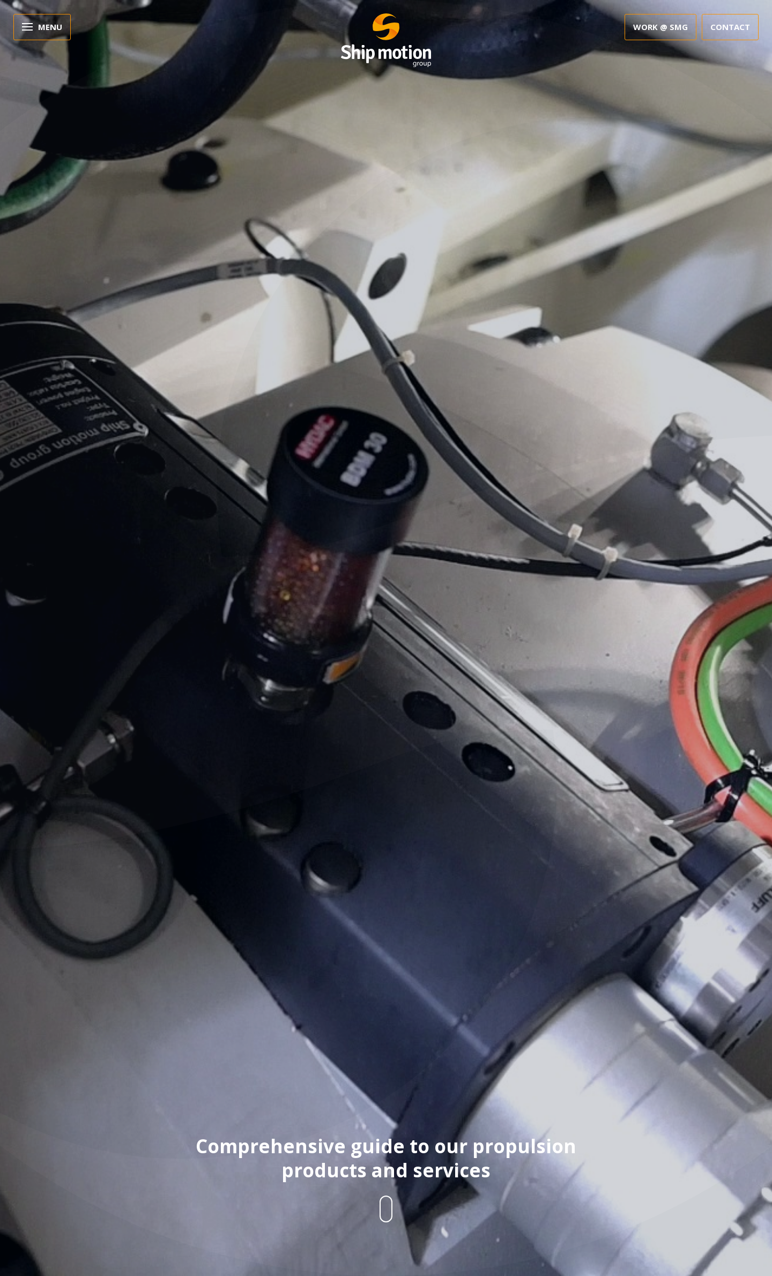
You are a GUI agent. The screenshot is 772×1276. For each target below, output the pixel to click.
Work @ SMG (660, 26)
